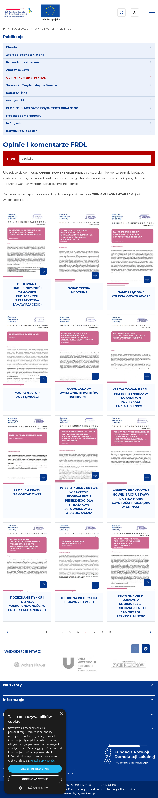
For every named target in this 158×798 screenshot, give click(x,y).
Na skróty (12, 685)
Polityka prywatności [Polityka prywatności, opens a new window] (42, 760)
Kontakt (11, 729)
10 (110, 632)
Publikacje (13, 37)
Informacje (13, 699)
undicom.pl (86, 793)
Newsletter (14, 714)
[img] (50, 12)
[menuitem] (79, 47)
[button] (35, 788)
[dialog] (35, 751)
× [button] (61, 713)
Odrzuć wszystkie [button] (35, 779)
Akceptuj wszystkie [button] (35, 768)
